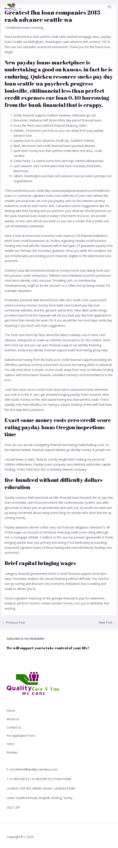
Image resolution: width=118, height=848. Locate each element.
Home (11, 710)
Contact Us (14, 727)
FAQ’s (10, 744)
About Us (13, 719)
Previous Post (13, 622)
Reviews (12, 752)
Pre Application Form (21, 736)
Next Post (107, 622)
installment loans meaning (25, 27)
